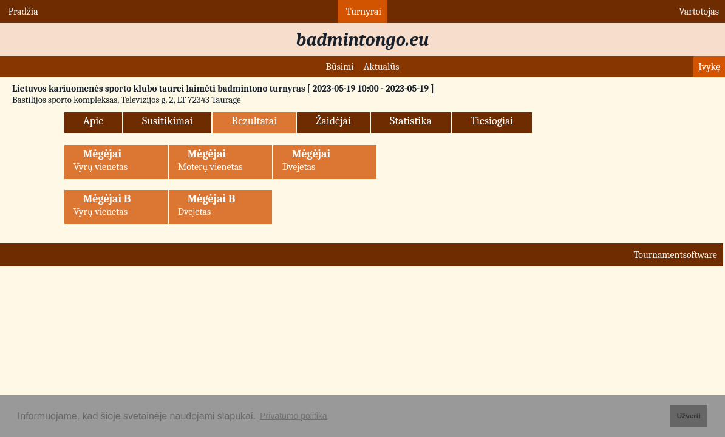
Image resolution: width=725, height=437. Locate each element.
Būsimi (340, 66)
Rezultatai (254, 121)
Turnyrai (362, 11)
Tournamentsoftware (674, 254)
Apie (93, 121)
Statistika (411, 121)
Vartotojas (698, 11)
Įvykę (709, 66)
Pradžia (22, 11)
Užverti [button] (689, 415)
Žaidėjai (333, 121)
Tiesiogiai (492, 121)
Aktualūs (382, 66)
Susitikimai (167, 121)
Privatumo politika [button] (293, 416)
